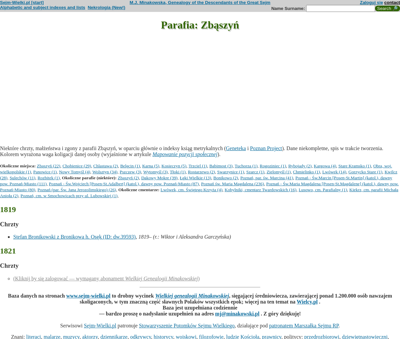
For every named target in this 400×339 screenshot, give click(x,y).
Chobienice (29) (76, 165)
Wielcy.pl (307, 302)
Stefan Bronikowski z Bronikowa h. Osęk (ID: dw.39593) (74, 237)
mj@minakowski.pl (237, 313)
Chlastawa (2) (105, 165)
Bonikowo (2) (225, 177)
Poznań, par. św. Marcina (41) (266, 177)
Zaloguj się (371, 2)
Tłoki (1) (178, 171)
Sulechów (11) (22, 177)
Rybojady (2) (299, 165)
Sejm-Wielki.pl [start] (22, 2)
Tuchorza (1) (246, 165)
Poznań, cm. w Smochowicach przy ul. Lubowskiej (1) (69, 195)
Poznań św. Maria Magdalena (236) (232, 183)
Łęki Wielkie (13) (195, 177)
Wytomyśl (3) (155, 171)
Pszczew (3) (130, 171)
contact (392, 2)
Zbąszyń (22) (48, 165)
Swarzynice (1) (230, 171)
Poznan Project (266, 148)
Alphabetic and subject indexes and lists (42, 7)
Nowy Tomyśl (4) (74, 171)
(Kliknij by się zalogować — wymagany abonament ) (106, 278)
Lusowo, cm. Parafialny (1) (323, 189)
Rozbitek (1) (48, 177)
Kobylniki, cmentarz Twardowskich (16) (260, 189)
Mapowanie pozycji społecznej (185, 154)
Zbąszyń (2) (128, 177)
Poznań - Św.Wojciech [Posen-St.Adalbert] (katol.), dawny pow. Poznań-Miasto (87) (124, 183)
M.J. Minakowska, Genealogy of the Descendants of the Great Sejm (200, 2)
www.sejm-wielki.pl (88, 296)
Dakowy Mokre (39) (159, 177)
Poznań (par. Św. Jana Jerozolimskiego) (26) (76, 189)
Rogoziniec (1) (273, 165)
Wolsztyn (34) (104, 171)
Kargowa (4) (325, 165)
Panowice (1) (45, 171)
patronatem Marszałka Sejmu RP (303, 325)
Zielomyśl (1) (279, 171)
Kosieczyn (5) (174, 165)
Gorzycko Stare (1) (365, 171)
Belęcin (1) (130, 165)
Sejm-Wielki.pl (100, 325)
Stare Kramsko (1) (354, 165)
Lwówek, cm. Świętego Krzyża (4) (192, 189)
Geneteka (236, 148)
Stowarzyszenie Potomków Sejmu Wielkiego (186, 325)
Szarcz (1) (255, 171)
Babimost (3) (221, 165)
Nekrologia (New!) (106, 7)
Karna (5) (150, 165)
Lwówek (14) (334, 171)
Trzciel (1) (197, 165)
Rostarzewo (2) (201, 171)
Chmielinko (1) (306, 171)
